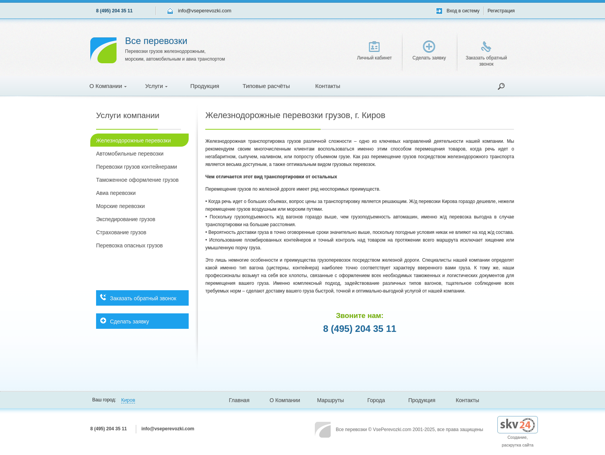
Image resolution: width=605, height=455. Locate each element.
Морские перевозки (120, 206)
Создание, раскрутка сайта (517, 434)
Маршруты (330, 400)
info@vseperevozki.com (204, 11)
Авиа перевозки (115, 193)
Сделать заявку (429, 51)
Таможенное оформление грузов (137, 180)
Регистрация (501, 11)
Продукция (204, 86)
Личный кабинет (374, 51)
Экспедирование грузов (125, 219)
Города (376, 400)
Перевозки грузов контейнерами (136, 167)
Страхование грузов (121, 232)
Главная (239, 400)
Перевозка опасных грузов (129, 245)
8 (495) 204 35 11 (114, 11)
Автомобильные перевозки (130, 154)
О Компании (108, 86)
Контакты (327, 86)
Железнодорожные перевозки (133, 140)
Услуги (156, 86)
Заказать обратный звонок (486, 54)
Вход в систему (463, 11)
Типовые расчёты (266, 86)
